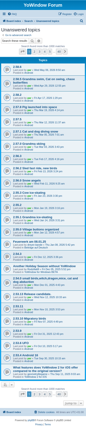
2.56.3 (17, 156)
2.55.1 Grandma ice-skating (32, 217)
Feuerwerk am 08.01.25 (29, 241)
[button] (22, 51)
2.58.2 (17, 95)
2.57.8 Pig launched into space (35, 107)
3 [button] (39, 51)
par (29, 70)
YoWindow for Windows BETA (41, 272)
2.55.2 (17, 205)
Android (28, 72)
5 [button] (50, 51)
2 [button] (34, 51)
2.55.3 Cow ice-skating (29, 192)
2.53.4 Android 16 (25, 355)
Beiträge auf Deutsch (36, 247)
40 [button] (59, 51)
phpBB (31, 420)
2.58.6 (17, 67)
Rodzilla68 (33, 269)
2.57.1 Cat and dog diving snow (35, 131)
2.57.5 (17, 119)
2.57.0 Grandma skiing (29, 143)
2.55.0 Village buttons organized (36, 229)
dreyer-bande (34, 244)
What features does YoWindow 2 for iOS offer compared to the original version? (45, 369)
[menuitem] (12, 14)
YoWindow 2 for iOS (35, 376)
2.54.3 (17, 254)
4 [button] (44, 51)
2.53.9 (17, 330)
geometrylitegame (37, 374)
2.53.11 (18, 306)
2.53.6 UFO (21, 343)
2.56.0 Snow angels (27, 180)
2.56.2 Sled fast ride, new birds (35, 168)
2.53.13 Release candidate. (32, 294)
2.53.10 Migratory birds (29, 318)
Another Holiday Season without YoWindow (44, 266)
